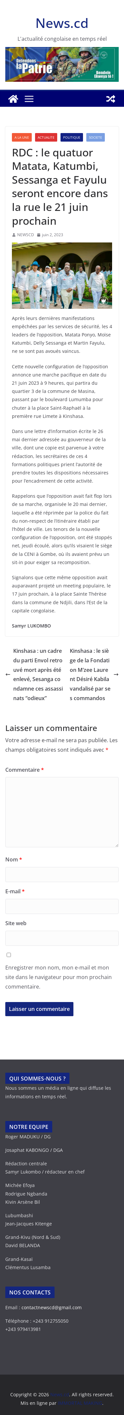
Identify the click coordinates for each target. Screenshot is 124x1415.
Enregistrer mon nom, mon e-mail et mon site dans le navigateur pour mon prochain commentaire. (58, 977)
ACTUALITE (46, 137)
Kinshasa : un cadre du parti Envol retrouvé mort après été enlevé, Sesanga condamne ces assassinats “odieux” (34, 674)
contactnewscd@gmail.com (51, 1307)
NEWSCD (25, 235)
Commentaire (24, 769)
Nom (13, 859)
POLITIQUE (71, 137)
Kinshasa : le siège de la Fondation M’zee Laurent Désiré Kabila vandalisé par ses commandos (94, 674)
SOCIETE (95, 137)
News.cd (62, 23)
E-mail (15, 891)
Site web (15, 923)
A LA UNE (22, 137)
